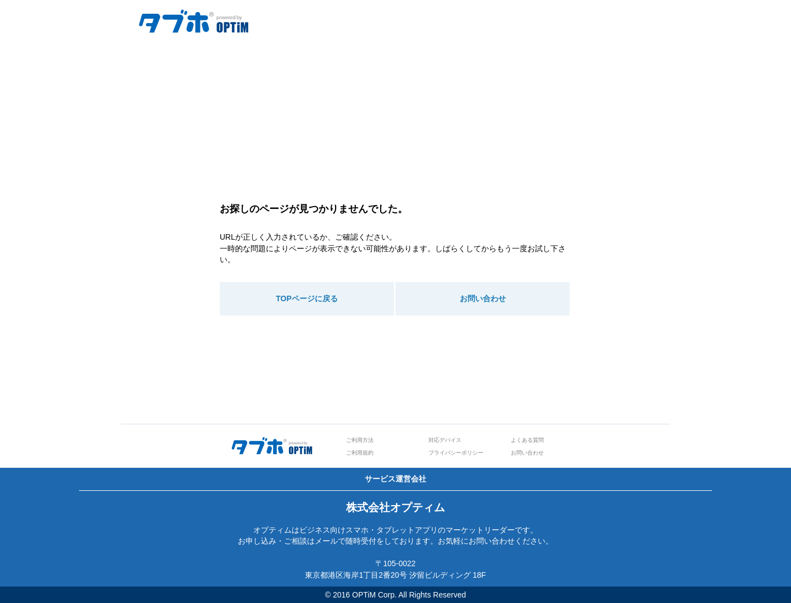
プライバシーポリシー (455, 453)
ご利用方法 (360, 440)
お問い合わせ (483, 298)
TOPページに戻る (307, 298)
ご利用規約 (360, 453)
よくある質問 (527, 440)
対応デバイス (444, 440)
